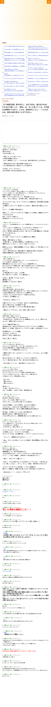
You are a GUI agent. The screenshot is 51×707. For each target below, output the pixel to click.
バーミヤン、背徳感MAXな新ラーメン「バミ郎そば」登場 (37, 84)
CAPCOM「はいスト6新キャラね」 (33, 58)
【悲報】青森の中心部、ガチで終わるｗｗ (11, 69)
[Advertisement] (25, 690)
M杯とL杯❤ (5, 73)
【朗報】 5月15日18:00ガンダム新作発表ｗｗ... (35, 46)
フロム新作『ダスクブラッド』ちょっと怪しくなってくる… (14, 93)
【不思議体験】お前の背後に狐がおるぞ (10, 81)
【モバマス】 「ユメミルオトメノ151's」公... (34, 67)
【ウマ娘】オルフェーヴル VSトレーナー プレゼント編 (36, 47)
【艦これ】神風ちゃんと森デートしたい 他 (34, 63)
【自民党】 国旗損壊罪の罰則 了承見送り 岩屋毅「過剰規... (14, 95)
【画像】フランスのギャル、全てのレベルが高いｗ (35, 89)
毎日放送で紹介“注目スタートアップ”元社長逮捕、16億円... (13, 58)
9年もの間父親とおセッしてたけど (9, 89)
